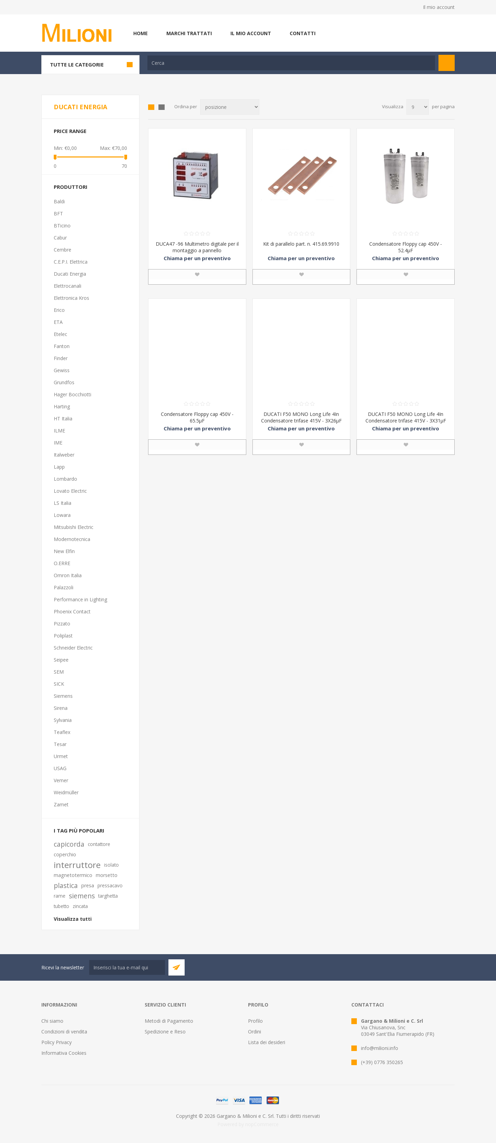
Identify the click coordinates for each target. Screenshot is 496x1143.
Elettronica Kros (71, 298)
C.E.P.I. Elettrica (70, 261)
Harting (62, 406)
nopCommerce (262, 1124)
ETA (58, 322)
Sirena (61, 708)
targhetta (108, 895)
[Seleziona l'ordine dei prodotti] (229, 107)
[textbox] (291, 62)
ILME (59, 430)
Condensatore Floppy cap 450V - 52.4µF (405, 247)
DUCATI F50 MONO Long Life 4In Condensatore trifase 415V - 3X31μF (405, 417)
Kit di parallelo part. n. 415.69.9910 (301, 244)
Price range (70, 130)
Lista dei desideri (266, 1042)
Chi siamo (52, 1021)
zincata (80, 906)
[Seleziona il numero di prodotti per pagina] (417, 107)
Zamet (61, 804)
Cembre (62, 249)
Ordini (254, 1031)
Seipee (61, 659)
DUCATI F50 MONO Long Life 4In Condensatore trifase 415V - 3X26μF (301, 417)
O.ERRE (62, 563)
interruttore (77, 865)
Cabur (60, 237)
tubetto (61, 906)
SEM (59, 672)
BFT (58, 213)
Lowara (62, 515)
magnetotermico (73, 875)
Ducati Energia (70, 274)
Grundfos (64, 382)
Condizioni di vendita (64, 1031)
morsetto (106, 875)
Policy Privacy (56, 1042)
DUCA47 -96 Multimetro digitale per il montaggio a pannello (197, 247)
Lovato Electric (70, 491)
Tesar (60, 744)
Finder (61, 358)
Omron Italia (68, 575)
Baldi (59, 201)
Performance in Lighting (80, 599)
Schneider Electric (73, 647)
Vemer (61, 780)
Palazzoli (63, 587)
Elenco (161, 107)
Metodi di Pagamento (169, 1021)
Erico (59, 310)
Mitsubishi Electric (73, 527)
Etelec (60, 334)
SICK (59, 684)
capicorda (69, 844)
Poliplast (63, 635)
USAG (60, 768)
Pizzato (62, 623)
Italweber (64, 454)
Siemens (63, 696)
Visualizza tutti (73, 919)
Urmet (61, 756)
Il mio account (439, 7)
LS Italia (62, 503)
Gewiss (62, 370)
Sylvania (63, 720)
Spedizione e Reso (165, 1031)
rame (59, 895)
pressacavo (110, 885)
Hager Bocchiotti (72, 394)
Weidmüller (66, 792)
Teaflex (62, 732)
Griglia (151, 107)
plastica (66, 885)
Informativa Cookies (63, 1053)
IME (58, 442)
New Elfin (64, 551)
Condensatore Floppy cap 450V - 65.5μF (197, 417)
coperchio (65, 854)
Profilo (255, 1021)
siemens (82, 895)
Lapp (59, 466)
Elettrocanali (67, 286)
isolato (111, 864)
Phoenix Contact (72, 611)
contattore (99, 844)
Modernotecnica (72, 539)
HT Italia (63, 418)
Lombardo (65, 479)
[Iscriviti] (127, 967)
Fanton (62, 346)
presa (87, 885)
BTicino (62, 225)
